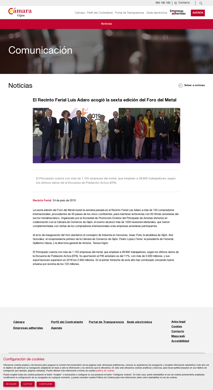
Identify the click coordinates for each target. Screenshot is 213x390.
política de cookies (105, 371)
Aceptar (27, 384)
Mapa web (178, 336)
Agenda (198, 13)
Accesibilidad (180, 341)
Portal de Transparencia (129, 12)
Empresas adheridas (28, 327)
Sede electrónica (156, 12)
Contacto (177, 331)
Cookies (176, 327)
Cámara (80, 12)
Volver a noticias (194, 85)
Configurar (45, 384)
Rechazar (11, 384)
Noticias (106, 24)
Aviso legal (178, 322)
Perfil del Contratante (100, 12)
